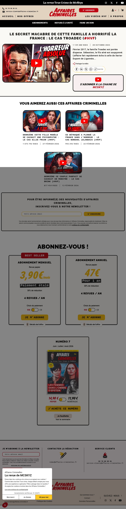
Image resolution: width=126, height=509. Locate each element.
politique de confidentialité (80, 229)
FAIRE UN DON (91, 23)
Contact (87, 502)
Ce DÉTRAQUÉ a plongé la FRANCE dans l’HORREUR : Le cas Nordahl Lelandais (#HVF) (83, 139)
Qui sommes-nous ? (87, 498)
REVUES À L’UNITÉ (64, 23)
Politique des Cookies (44, 505)
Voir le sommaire (63, 423)
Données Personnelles (87, 505)
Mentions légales (44, 502)
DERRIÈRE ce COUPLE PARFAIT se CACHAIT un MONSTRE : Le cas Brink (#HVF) (62, 182)
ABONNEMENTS (35, 23)
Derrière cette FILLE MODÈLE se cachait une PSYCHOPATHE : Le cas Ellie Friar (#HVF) (41, 139)
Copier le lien (101, 69)
